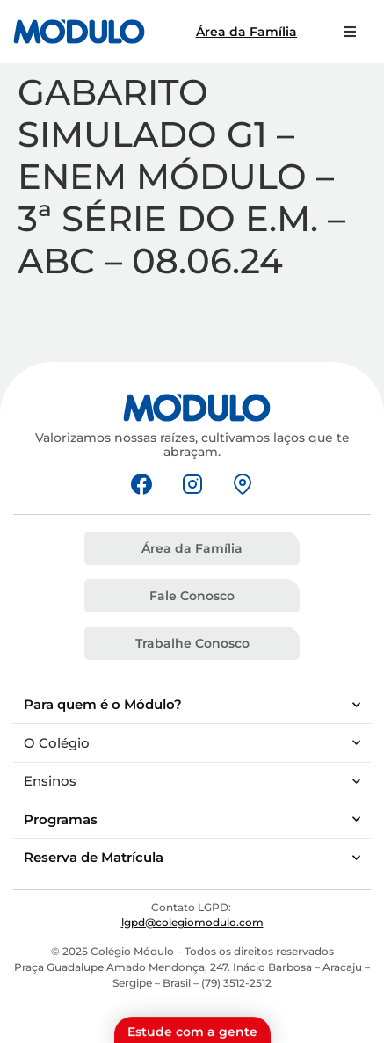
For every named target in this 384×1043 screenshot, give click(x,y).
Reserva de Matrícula (192, 858)
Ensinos (192, 781)
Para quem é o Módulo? (192, 705)
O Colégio (192, 743)
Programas (192, 819)
